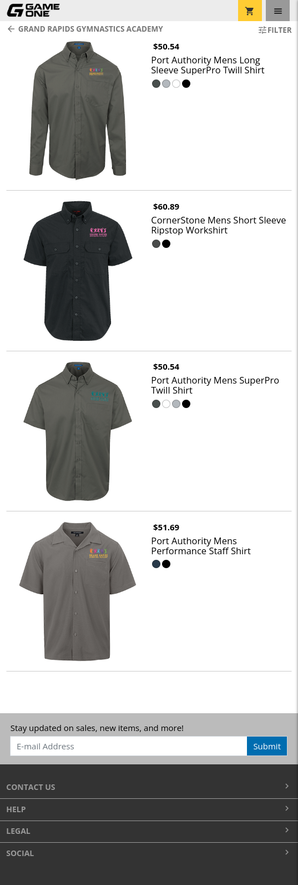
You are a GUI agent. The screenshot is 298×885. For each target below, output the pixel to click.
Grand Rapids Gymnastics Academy (84, 29)
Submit (267, 746)
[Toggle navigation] (278, 10)
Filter (274, 30)
